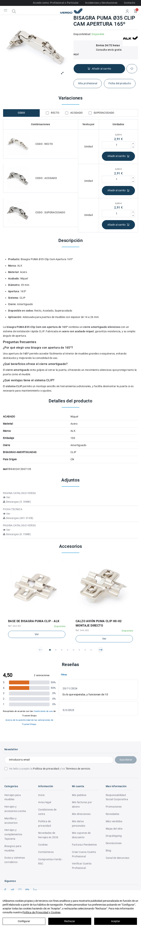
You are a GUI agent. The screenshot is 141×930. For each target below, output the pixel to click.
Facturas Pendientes (84, 844)
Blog (108, 850)
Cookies (43, 844)
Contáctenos (46, 852)
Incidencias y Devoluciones (101, 2)
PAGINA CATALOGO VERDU (19, 493)
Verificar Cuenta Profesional (81, 865)
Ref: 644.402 (82, 630)
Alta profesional (87, 83)
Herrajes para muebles (12, 797)
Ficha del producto (120, 83)
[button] (40, 650)
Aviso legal (44, 802)
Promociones (114, 806)
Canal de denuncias (117, 857)
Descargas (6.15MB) (17, 534)
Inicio (41, 795)
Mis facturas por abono (82, 804)
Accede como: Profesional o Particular (56, 2)
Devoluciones (114, 843)
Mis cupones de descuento (81, 835)
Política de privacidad (46, 768)
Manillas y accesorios (10, 820)
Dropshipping (114, 835)
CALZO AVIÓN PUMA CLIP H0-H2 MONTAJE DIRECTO (99, 623)
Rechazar (69, 921)
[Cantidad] (116, 145)
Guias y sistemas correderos (14, 860)
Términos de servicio (78, 768)
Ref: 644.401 (14, 626)
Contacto (129, 2)
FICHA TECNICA (12, 509)
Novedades (112, 814)
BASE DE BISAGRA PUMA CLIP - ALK (33, 621)
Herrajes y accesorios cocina (15, 809)
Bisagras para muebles (12, 848)
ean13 (6, 469)
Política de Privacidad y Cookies (41, 912)
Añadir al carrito (118, 156)
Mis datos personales (78, 823)
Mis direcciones (81, 814)
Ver (6, 497)
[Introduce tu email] (58, 759)
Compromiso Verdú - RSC (50, 861)
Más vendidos (114, 821)
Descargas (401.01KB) (18, 518)
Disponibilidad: (82, 34)
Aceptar (115, 921)
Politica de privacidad (44, 823)
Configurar (24, 921)
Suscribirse (126, 759)
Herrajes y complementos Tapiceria (13, 834)
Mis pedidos (79, 795)
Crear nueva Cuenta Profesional (84, 854)
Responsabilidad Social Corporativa (117, 797)
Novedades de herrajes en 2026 (48, 835)
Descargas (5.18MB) (17, 501)
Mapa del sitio (114, 828)
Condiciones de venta (47, 811)
